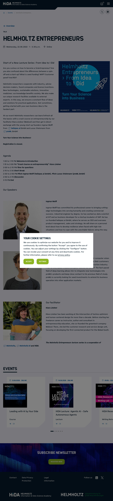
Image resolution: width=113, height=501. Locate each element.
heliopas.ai (15, 128)
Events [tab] (10, 368)
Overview (10, 26)
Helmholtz (10, 346)
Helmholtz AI (24, 346)
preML (9, 131)
